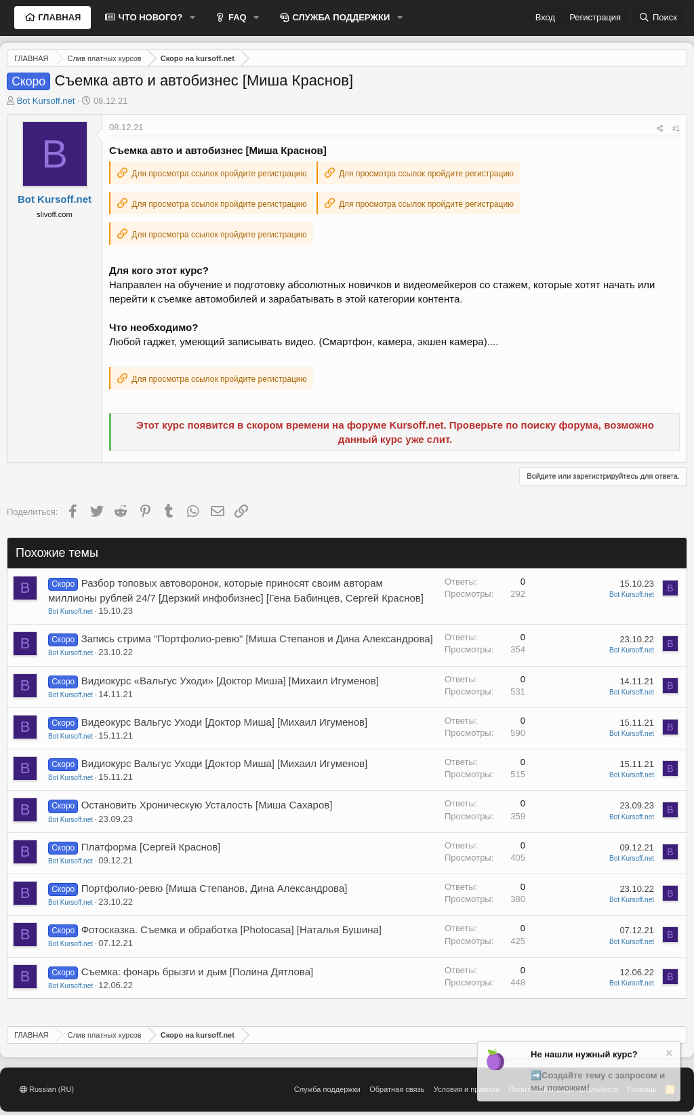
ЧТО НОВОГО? (149, 17)
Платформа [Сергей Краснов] (151, 847)
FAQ (236, 17)
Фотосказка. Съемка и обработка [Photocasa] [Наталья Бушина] (231, 929)
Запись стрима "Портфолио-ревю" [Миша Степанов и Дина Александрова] (257, 638)
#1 (676, 128)
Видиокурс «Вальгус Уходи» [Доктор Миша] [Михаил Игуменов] (230, 680)
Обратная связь (396, 1089)
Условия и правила (466, 1089)
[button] (192, 17)
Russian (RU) (47, 1089)
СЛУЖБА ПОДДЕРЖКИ (340, 17)
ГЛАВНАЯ (58, 17)
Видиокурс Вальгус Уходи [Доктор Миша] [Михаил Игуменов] (224, 763)
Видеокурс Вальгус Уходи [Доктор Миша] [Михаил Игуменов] (224, 722)
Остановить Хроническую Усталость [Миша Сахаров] (207, 804)
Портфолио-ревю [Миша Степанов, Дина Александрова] (214, 888)
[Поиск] (658, 17)
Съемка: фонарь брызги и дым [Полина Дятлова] (197, 971)
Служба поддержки (327, 1089)
